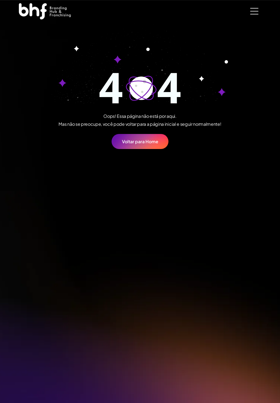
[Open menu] (254, 11)
